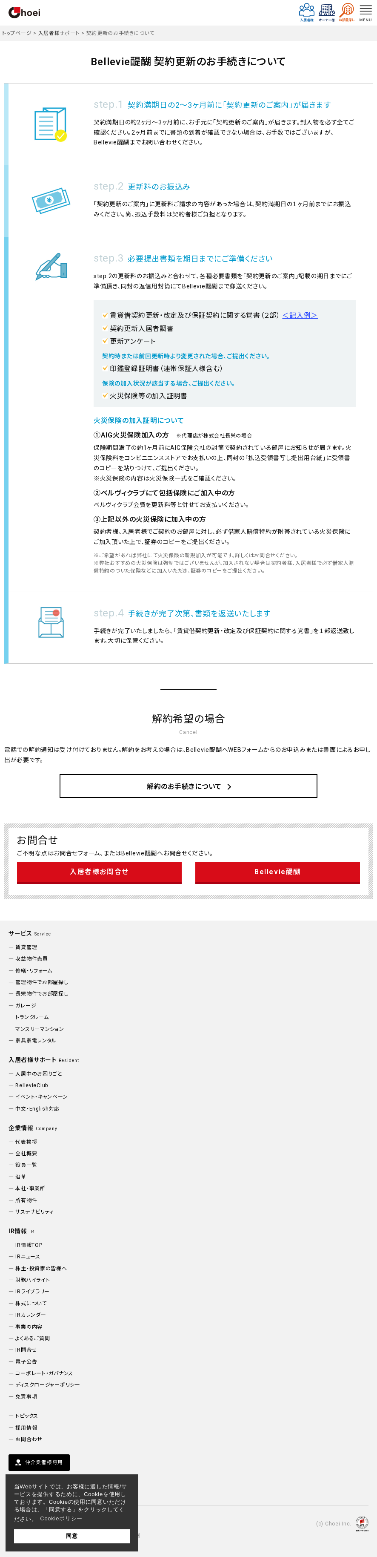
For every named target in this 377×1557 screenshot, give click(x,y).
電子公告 (26, 1362)
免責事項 (26, 1397)
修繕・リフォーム (33, 971)
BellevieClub (31, 1085)
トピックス (26, 1416)
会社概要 (26, 1154)
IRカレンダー (30, 1315)
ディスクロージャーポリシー (47, 1385)
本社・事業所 (30, 1188)
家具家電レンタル (36, 1041)
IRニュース (27, 1257)
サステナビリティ (34, 1212)
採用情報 (26, 1428)
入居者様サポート (59, 33)
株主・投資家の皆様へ (41, 1269)
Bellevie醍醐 (277, 872)
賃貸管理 (26, 947)
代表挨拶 (26, 1142)
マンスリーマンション (39, 1029)
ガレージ (25, 1006)
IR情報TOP (28, 1245)
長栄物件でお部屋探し (41, 994)
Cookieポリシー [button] (61, 1518)
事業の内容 (29, 1327)
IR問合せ (26, 1350)
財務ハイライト (32, 1280)
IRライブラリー (32, 1292)
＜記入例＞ (300, 315)
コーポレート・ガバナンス (44, 1373)
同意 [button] (71, 1536)
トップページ (16, 33)
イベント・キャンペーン (41, 1097)
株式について (30, 1304)
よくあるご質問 (32, 1338)
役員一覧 (26, 1165)
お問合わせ (29, 1439)
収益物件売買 (31, 959)
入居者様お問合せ (99, 872)
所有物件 (26, 1200)
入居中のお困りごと (38, 1074)
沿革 (20, 1177)
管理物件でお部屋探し (41, 982)
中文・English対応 (37, 1109)
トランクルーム (32, 1017)
